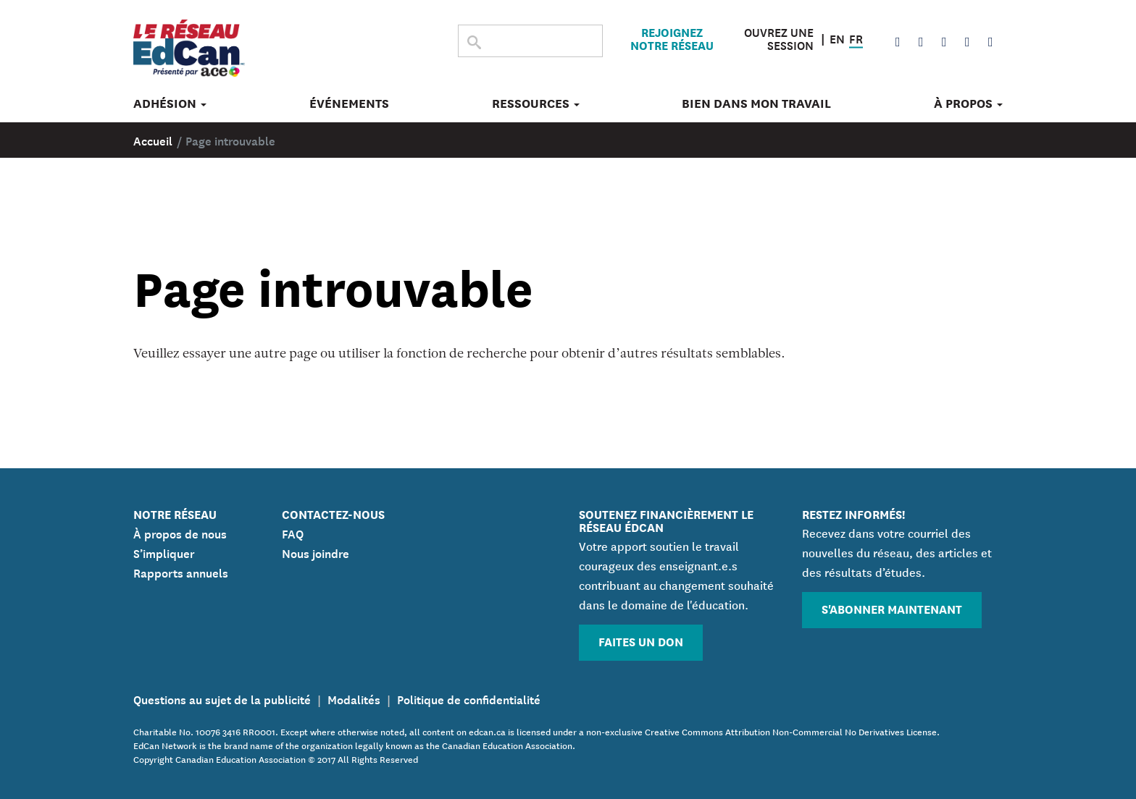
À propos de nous (180, 532)
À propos (968, 103)
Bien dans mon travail (756, 103)
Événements (349, 103)
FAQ (293, 532)
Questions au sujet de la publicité (222, 698)
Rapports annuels (180, 571)
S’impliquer (164, 552)
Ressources (536, 103)
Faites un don (640, 641)
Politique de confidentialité (468, 698)
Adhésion (169, 103)
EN (837, 37)
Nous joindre (315, 552)
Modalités (353, 698)
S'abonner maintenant (892, 608)
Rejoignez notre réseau (672, 38)
